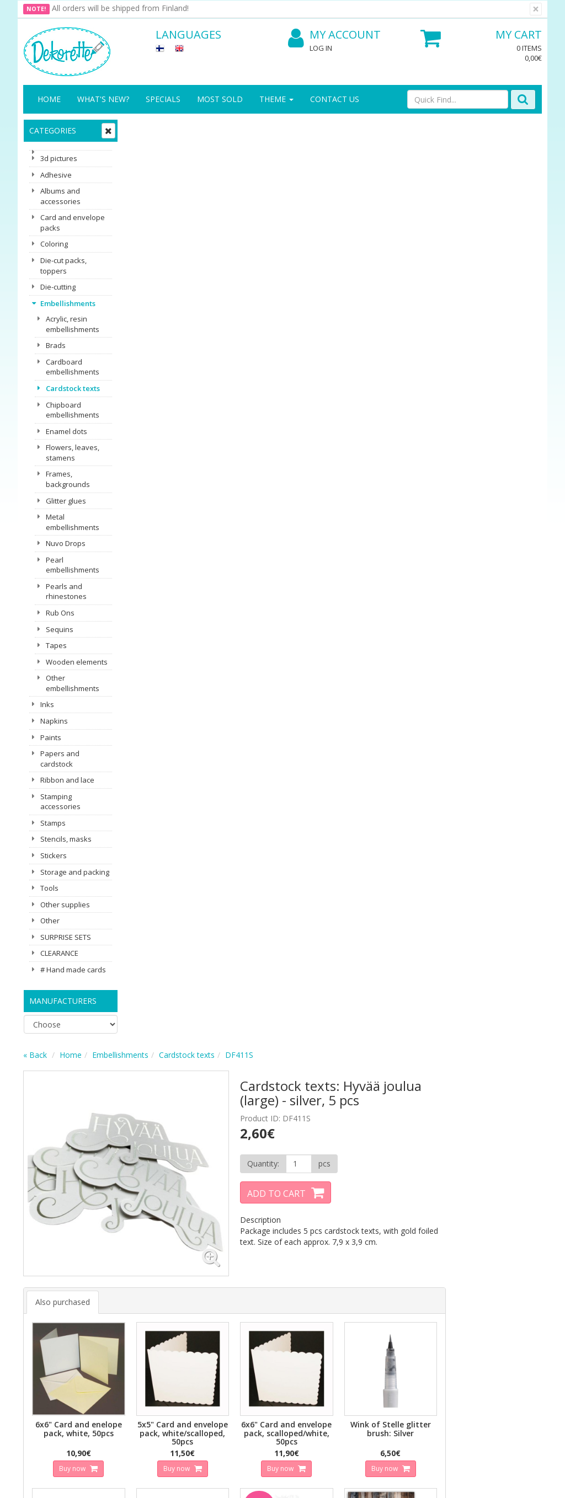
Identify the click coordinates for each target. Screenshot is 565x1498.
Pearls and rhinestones (66, 591)
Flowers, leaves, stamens (72, 452)
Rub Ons (60, 613)
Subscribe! (186, 1199)
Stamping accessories (60, 801)
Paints (50, 737)
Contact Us (334, 99)
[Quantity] (398, 237)
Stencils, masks (66, 839)
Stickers (53, 855)
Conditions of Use (136, 1312)
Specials (163, 99)
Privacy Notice (130, 1267)
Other (50, 920)
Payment (120, 1328)
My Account (334, 35)
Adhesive (56, 175)
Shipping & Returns (123, 1290)
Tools (49, 888)
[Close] (536, 9)
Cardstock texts (73, 388)
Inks (47, 704)
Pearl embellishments (72, 565)
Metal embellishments (72, 522)
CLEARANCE (59, 953)
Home (49, 99)
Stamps (53, 823)
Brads (56, 345)
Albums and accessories (60, 196)
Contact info (47, 1284)
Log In (321, 48)
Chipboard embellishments (72, 410)
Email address (189, 1154)
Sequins (59, 629)
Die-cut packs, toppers (63, 265)
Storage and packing (74, 872)
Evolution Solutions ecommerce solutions (473, 1481)
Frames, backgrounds (68, 479)
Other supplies (65, 905)
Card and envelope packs (72, 222)
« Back (141, 129)
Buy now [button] (178, 535)
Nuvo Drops (66, 543)
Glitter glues (66, 501)
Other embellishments (72, 683)
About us (41, 1267)
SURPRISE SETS (65, 937)
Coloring (54, 244)
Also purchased (168, 371)
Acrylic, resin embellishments (72, 324)
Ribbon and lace (67, 780)
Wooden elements (77, 662)
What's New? (103, 99)
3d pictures (58, 158)
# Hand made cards (73, 970)
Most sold (220, 99)
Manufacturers (63, 1001)
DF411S (345, 129)
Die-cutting (58, 287)
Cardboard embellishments (72, 367)
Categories (52, 130)
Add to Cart (377, 267)
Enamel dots (66, 431)
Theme (276, 99)
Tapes (56, 645)
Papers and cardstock (59, 758)
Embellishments (67, 303)
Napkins (54, 721)
